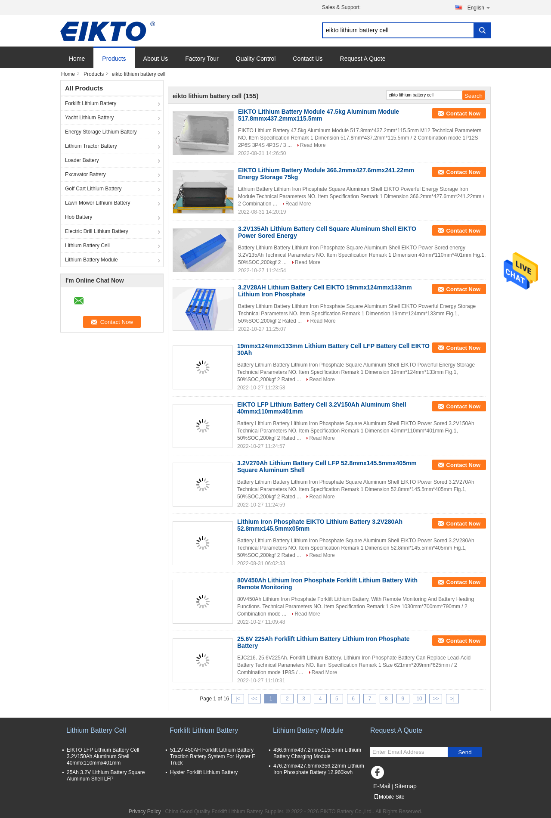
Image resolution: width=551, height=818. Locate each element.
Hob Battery (78, 217)
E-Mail (381, 786)
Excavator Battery (85, 174)
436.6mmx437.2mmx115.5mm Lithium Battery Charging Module (317, 753)
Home (77, 58)
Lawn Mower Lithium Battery (97, 203)
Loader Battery (82, 160)
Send (464, 752)
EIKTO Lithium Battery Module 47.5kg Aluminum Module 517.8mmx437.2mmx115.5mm (318, 115)
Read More (312, 145)
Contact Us (307, 58)
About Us (155, 58)
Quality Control (256, 58)
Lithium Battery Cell (87, 246)
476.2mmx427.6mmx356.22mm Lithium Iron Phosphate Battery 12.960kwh (318, 769)
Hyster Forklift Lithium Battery (204, 772)
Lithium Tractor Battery (91, 146)
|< (237, 699)
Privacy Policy (145, 812)
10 (419, 699)
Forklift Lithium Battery (90, 103)
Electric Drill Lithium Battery (96, 231)
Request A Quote (363, 58)
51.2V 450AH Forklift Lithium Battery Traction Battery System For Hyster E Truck (212, 756)
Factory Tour (202, 58)
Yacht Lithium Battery (89, 118)
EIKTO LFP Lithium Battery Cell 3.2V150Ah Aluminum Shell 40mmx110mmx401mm (103, 756)
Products (114, 58)
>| (452, 699)
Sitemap (405, 786)
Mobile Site (389, 797)
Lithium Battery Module (91, 260)
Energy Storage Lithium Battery (101, 132)
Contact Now (463, 113)
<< (254, 699)
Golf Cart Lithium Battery (93, 189)
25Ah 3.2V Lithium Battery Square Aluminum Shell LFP (106, 775)
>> (436, 699)
